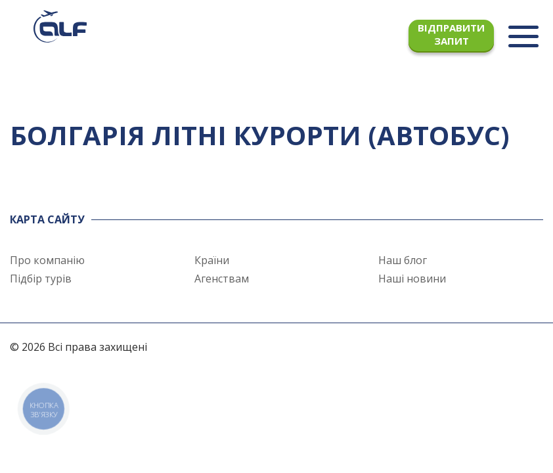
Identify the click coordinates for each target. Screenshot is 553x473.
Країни (211, 260)
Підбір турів (41, 278)
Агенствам (221, 278)
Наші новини (412, 278)
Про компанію (47, 260)
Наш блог (402, 260)
